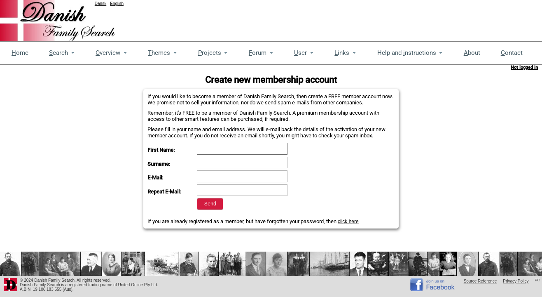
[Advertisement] (392, 18)
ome (20, 53)
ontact (512, 53)
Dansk (100, 3)
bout (472, 53)
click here (348, 221)
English (117, 3)
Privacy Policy (515, 281)
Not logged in (524, 67)
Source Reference (480, 281)
